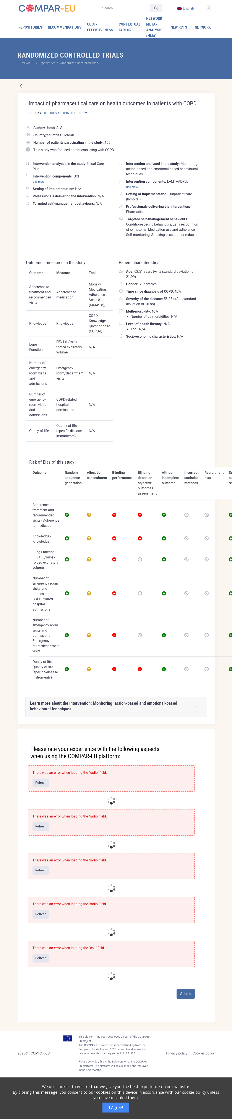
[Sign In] (207, 8)
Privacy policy (176, 1053)
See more (38, 181)
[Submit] (156, 8)
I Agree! (116, 1107)
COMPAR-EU (40, 1053)
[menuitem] (30, 27)
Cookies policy (204, 1053)
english (185, 8)
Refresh (40, 783)
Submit (185, 994)
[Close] (208, 732)
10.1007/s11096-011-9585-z (65, 113)
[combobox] (187, 8)
